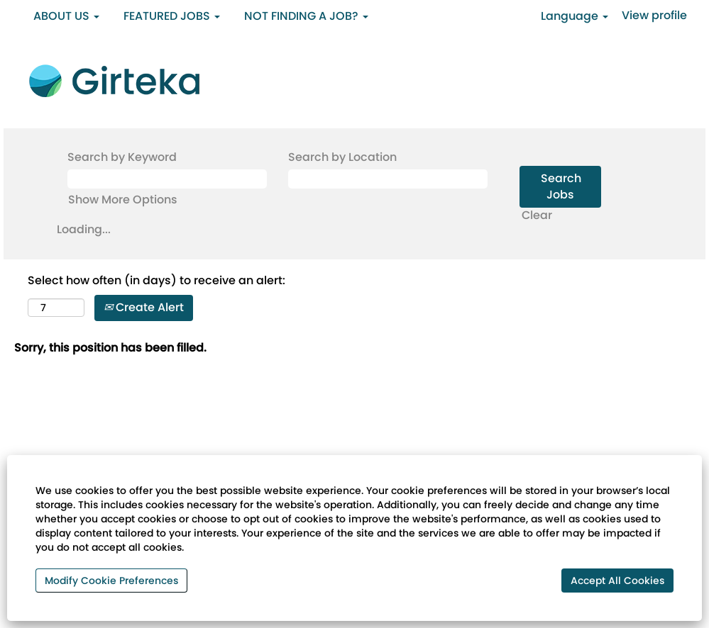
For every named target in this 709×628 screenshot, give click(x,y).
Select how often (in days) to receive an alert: (156, 280)
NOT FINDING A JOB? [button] (306, 16)
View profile (654, 15)
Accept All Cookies (617, 580)
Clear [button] (537, 215)
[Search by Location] (388, 179)
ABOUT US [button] (66, 16)
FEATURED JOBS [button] (171, 16)
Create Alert (144, 307)
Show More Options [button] (122, 199)
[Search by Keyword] (167, 179)
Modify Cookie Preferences (111, 580)
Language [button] (574, 16)
